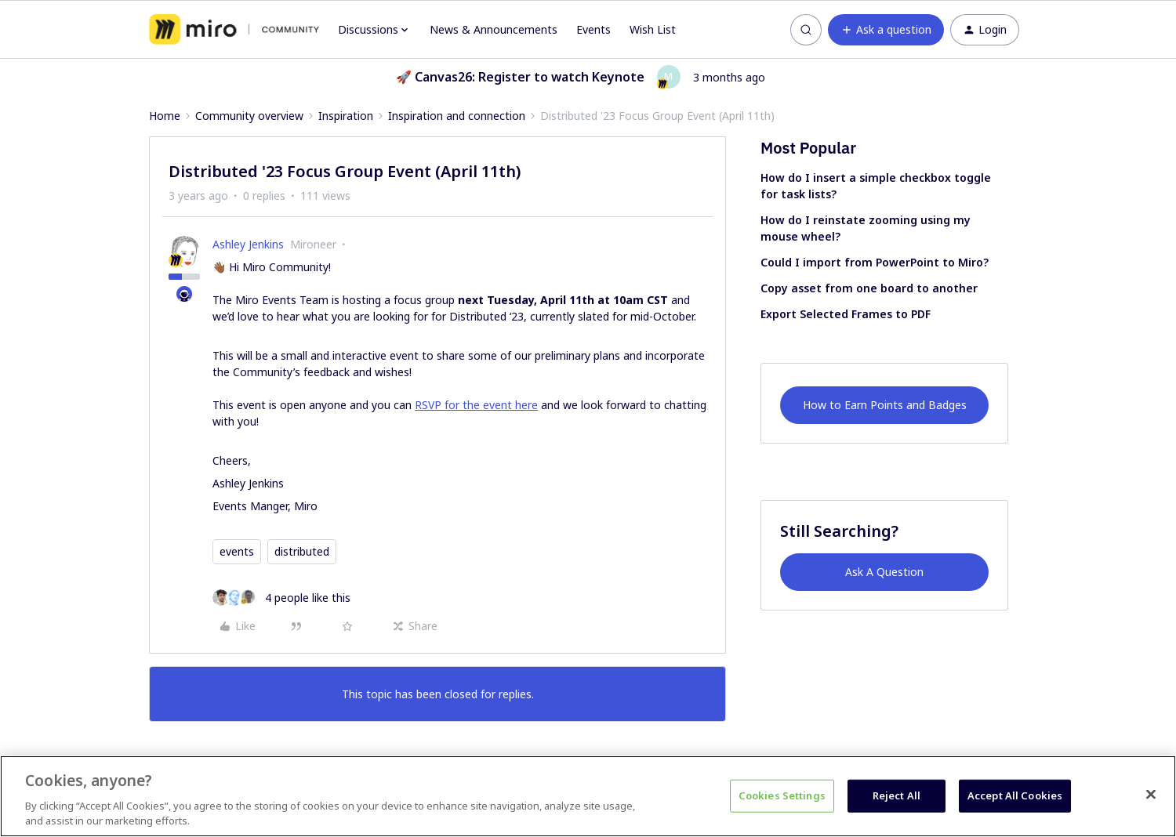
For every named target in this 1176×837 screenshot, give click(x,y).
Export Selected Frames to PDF (845, 313)
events (237, 551)
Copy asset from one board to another (869, 288)
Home (164, 115)
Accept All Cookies (1014, 795)
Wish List (653, 29)
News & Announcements (493, 29)
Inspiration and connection (456, 115)
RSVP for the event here (476, 404)
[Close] (1151, 794)
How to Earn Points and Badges (885, 404)
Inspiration (345, 115)
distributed (301, 551)
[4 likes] (281, 597)
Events (593, 29)
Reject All (896, 795)
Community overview (249, 115)
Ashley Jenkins (248, 244)
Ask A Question (884, 571)
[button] (886, 29)
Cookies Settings (782, 795)
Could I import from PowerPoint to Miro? (874, 262)
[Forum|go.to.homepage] (234, 29)
